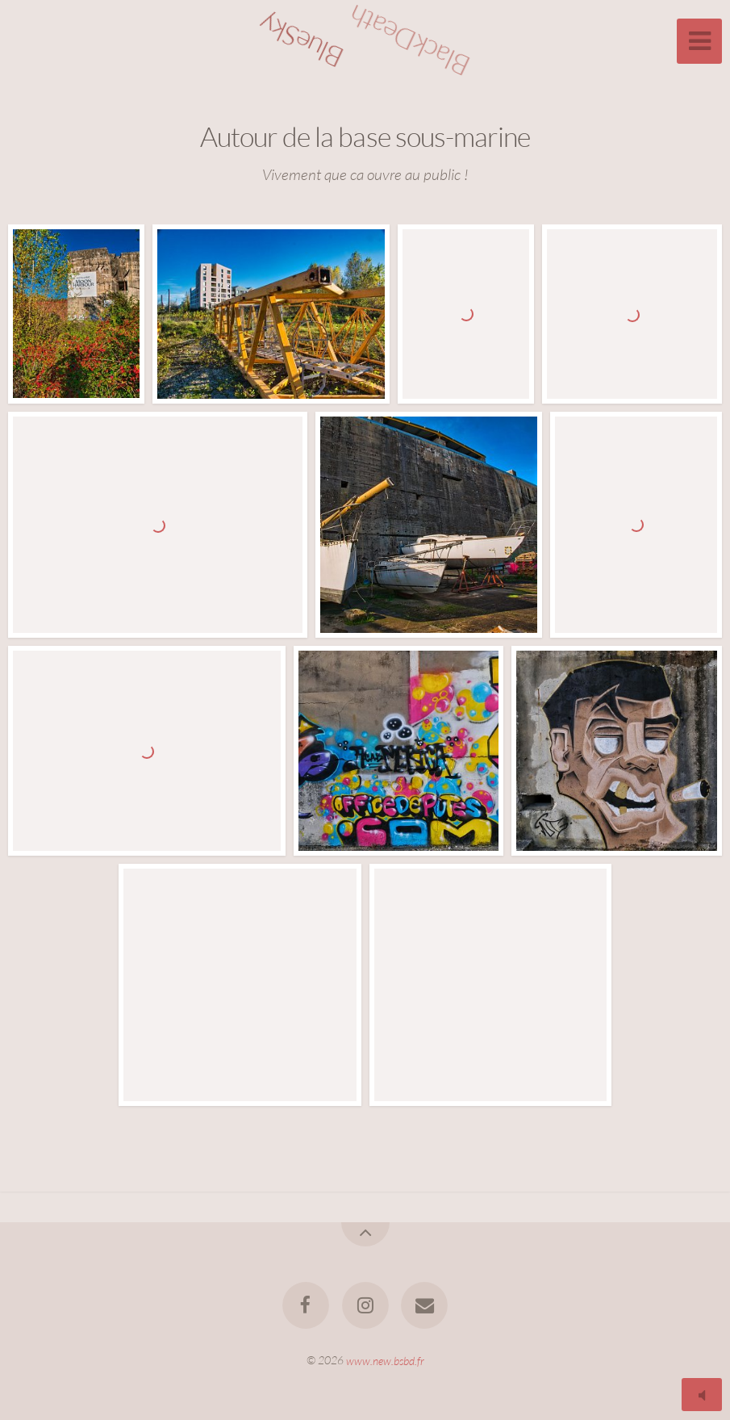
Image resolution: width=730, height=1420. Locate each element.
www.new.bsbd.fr (385, 1360)
